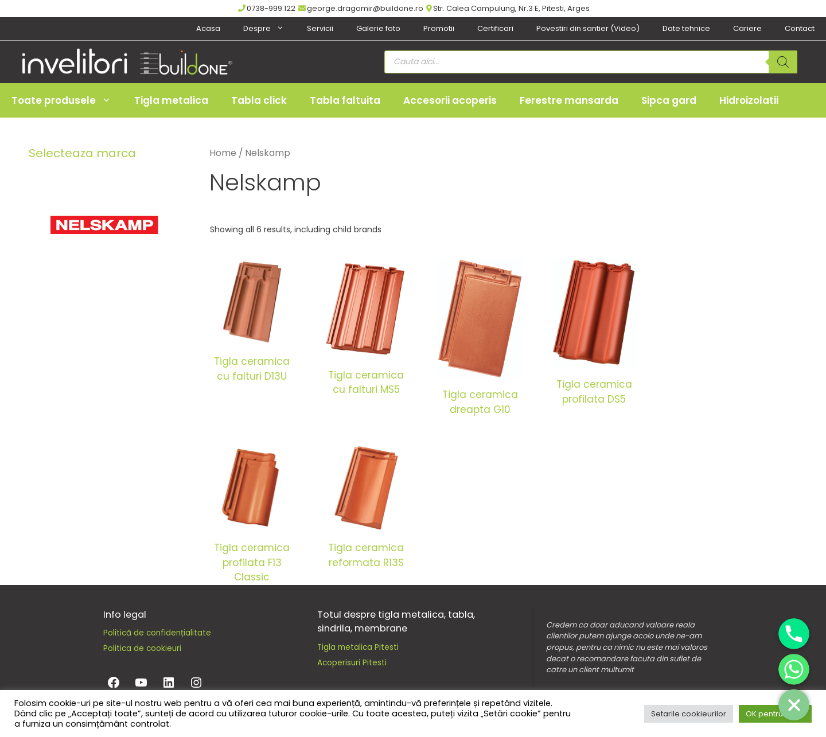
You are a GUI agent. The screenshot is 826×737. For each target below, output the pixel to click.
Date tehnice (686, 28)
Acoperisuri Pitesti (352, 662)
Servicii (320, 28)
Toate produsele (67, 100)
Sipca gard (668, 100)
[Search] (783, 61)
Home (222, 153)
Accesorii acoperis (450, 100)
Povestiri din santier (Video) (588, 28)
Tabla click (259, 100)
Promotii (438, 28)
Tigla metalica (171, 100)
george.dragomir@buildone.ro (360, 8)
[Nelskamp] (103, 224)
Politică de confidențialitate (157, 632)
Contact (800, 28)
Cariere (747, 28)
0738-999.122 (266, 8)
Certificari (495, 28)
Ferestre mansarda (569, 100)
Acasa (208, 28)
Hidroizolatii (748, 100)
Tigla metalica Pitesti (358, 647)
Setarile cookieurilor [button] (688, 713)
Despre (269, 28)
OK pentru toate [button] (775, 713)
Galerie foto (378, 28)
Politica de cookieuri (142, 648)
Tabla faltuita (345, 100)
